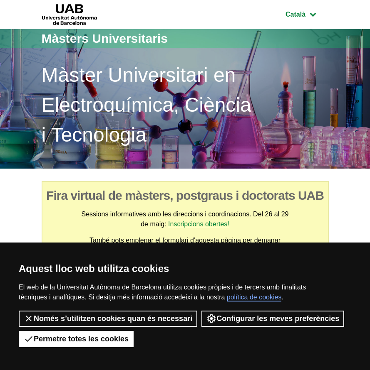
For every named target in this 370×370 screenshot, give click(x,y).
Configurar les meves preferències (272, 318)
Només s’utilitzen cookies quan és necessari (108, 318)
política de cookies (254, 297)
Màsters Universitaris (105, 38)
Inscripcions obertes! (198, 224)
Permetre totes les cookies (76, 339)
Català (306, 13)
